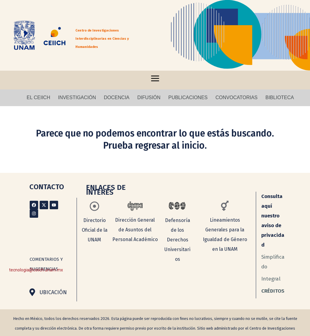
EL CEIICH (38, 97)
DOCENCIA (116, 97)
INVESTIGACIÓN (77, 97)
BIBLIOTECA (279, 97)
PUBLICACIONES (188, 97)
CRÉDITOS (272, 291)
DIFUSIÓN (148, 97)
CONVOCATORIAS (237, 97)
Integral (271, 279)
